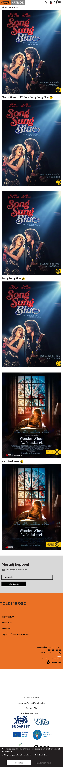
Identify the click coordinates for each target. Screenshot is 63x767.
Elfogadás (19, 763)
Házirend (6, 628)
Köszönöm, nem (44, 763)
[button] (52, 2)
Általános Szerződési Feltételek (31, 703)
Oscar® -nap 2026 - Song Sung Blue (25, 97)
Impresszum (8, 616)
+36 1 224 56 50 (54, 650)
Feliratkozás (14, 584)
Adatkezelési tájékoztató (31, 713)
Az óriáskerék (11, 461)
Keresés (46, 2)
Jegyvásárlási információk (15, 634)
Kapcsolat (7, 622)
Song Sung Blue (11, 278)
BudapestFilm (31, 708)
